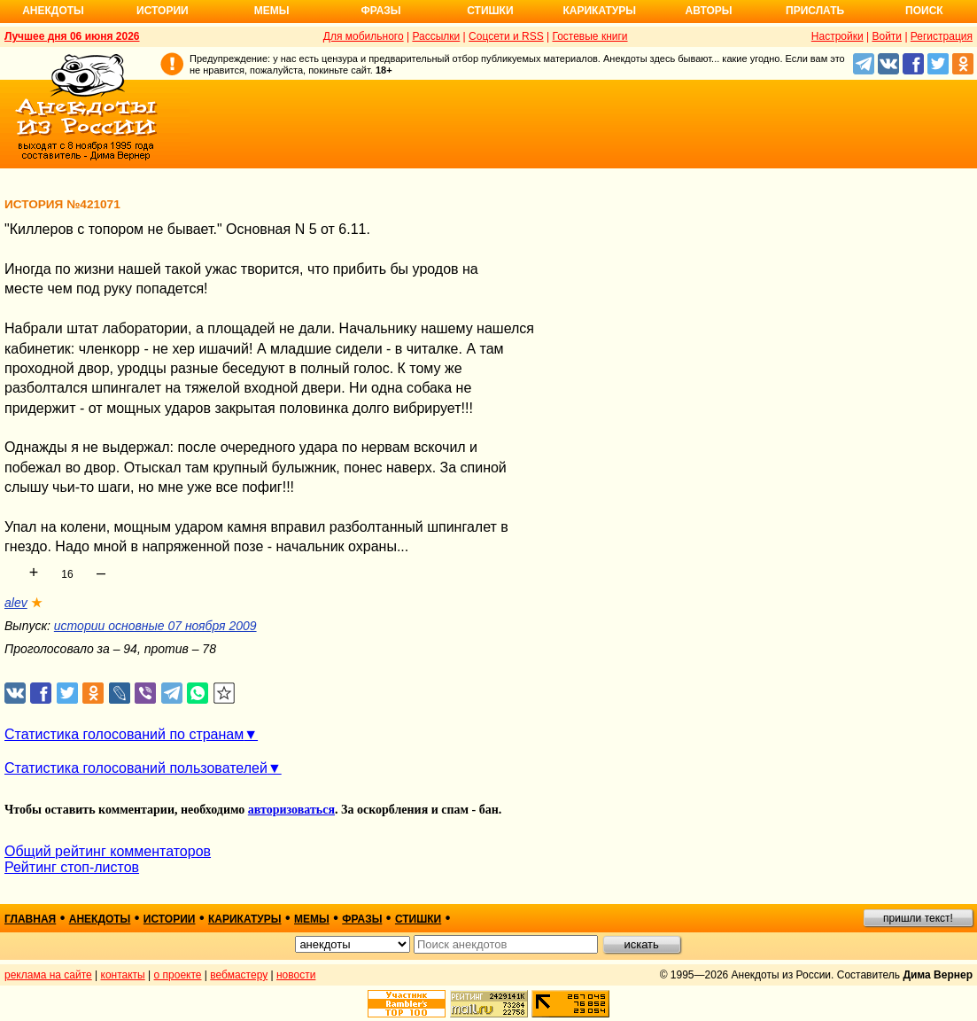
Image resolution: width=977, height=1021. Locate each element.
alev (15, 603)
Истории (162, 10)
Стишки (490, 10)
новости (295, 975)
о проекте (178, 975)
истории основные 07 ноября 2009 (155, 626)
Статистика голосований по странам (124, 734)
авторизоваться (291, 809)
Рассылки (436, 36)
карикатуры (245, 919)
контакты (123, 975)
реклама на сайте (48, 975)
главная (30, 919)
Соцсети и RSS (506, 36)
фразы (362, 919)
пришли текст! (918, 918)
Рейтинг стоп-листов (71, 867)
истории (169, 919)
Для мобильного (363, 36)
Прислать (815, 10)
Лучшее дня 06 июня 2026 (72, 36)
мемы (312, 919)
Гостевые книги (589, 36)
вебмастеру (239, 975)
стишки (418, 919)
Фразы (380, 10)
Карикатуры (599, 10)
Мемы (272, 10)
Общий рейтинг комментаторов (107, 851)
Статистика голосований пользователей (136, 767)
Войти (887, 36)
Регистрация (942, 36)
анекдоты (100, 919)
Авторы (709, 10)
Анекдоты (53, 10)
